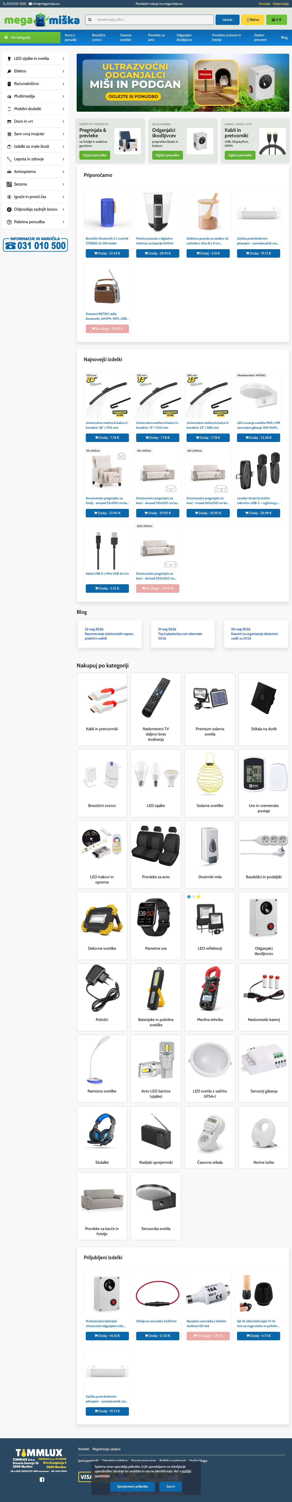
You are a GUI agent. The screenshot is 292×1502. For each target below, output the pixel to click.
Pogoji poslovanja (143, 1461)
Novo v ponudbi (70, 37)
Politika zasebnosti (172, 1461)
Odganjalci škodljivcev (184, 37)
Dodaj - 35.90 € (208, 513)
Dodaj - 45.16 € (107, 1336)
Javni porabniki (88, 1461)
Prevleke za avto (156, 37)
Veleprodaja (281, 4)
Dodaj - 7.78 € (107, 438)
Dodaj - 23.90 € (107, 513)
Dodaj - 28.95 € (158, 253)
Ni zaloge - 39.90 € (158, 588)
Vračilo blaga (198, 1461)
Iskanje (227, 20)
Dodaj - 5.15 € (208, 253)
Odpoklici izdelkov (115, 1461)
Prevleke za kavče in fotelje (226, 37)
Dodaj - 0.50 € (157, 1336)
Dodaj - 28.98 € (258, 513)
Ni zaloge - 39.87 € (107, 329)
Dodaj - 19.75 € (258, 253)
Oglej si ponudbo (95, 155)
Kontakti (264, 4)
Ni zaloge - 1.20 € (208, 1336)
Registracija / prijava (106, 1449)
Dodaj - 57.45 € (107, 253)
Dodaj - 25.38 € (258, 438)
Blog (284, 37)
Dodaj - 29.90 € (157, 513)
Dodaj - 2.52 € (107, 588)
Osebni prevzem (260, 37)
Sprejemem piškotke (132, 1486)
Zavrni (170, 1486)
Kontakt (83, 1449)
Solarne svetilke (125, 37)
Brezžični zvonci (98, 37)
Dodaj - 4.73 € (258, 1336)
